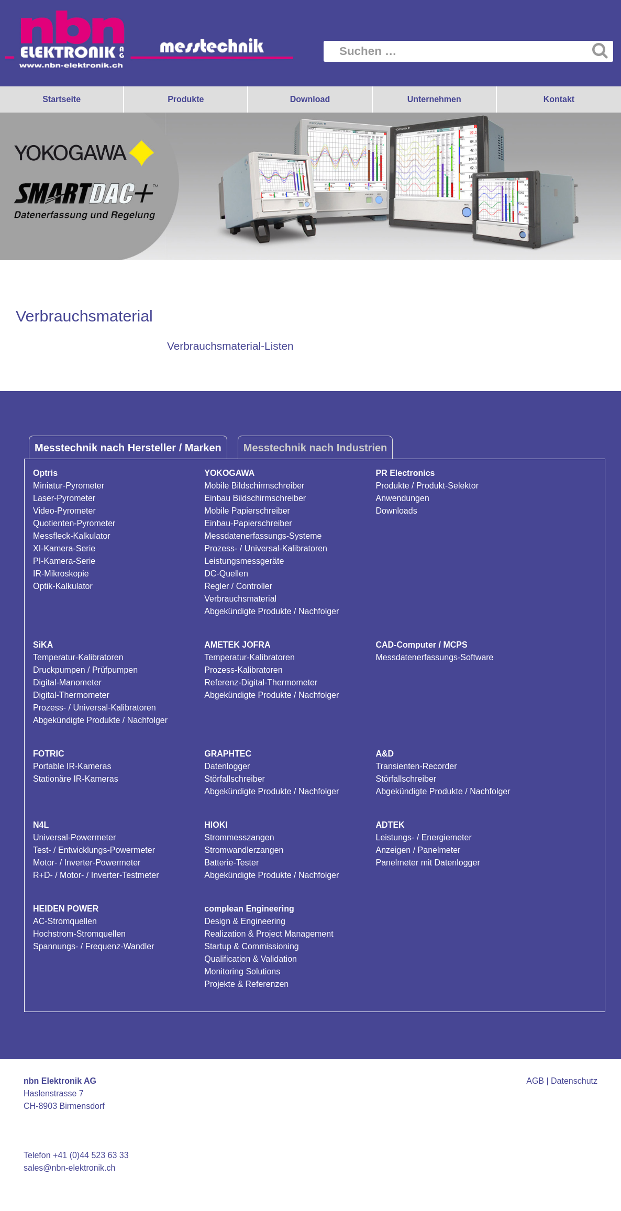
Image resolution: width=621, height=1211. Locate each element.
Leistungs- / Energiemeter (424, 837)
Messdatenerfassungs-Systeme (262, 535)
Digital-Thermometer (71, 695)
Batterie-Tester (231, 862)
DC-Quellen (226, 573)
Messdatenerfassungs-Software (435, 657)
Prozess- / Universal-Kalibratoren (265, 548)
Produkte (186, 99)
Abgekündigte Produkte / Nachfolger (271, 611)
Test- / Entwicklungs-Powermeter (94, 850)
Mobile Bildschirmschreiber (254, 485)
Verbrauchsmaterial (240, 598)
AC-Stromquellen (65, 921)
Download (310, 99)
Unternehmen (434, 99)
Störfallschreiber (234, 778)
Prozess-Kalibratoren (243, 669)
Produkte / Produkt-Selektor (427, 485)
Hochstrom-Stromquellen (79, 933)
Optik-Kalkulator (63, 586)
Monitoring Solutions (242, 971)
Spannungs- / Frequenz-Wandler (93, 946)
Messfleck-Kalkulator (71, 535)
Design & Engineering (244, 921)
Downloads (396, 510)
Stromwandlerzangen (243, 850)
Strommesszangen (239, 837)
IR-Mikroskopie (61, 573)
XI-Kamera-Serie (64, 548)
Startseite (61, 99)
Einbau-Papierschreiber (248, 523)
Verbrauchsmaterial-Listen (230, 346)
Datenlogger (227, 766)
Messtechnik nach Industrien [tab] (315, 447)
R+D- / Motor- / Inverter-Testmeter (96, 875)
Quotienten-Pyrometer (74, 523)
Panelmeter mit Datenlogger (428, 862)
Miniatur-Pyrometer (68, 485)
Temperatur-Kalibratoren (78, 657)
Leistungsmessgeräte (244, 561)
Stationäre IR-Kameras (75, 778)
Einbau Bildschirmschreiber (255, 498)
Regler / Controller (238, 586)
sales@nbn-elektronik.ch (69, 1167)
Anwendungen (402, 498)
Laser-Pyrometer (64, 498)
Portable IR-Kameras (72, 766)
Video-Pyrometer (64, 510)
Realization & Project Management (268, 933)
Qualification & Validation (250, 958)
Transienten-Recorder (416, 766)
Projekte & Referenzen (246, 984)
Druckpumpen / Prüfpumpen (85, 669)
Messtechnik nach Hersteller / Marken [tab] (128, 447)
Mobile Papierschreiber (247, 510)
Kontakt (559, 99)
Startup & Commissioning (251, 946)
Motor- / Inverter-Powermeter (86, 862)
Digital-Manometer (67, 682)
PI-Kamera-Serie (64, 561)
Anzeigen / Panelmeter (418, 850)
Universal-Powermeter (74, 837)
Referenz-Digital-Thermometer (260, 682)
